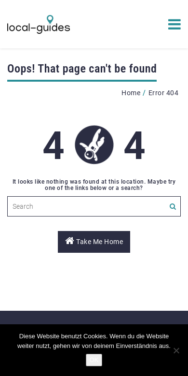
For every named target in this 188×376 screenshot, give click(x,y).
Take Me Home (94, 241)
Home (130, 93)
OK (94, 359)
